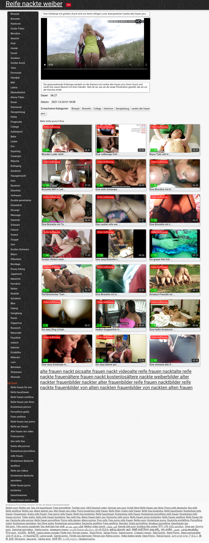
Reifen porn (12, 507)
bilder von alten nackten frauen (99, 387)
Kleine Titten (17, 97)
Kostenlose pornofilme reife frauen (23, 453)
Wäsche (15, 161)
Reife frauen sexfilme (22, 397)
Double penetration (21, 200)
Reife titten (115, 510)
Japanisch (16, 273)
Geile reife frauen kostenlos (50, 517)
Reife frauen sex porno (23, 421)
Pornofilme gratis (20, 411)
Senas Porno (111, 532)
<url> (13, 362)
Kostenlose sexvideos (24, 523)
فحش (176, 529)
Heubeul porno (87, 538)
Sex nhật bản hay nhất (53, 526)
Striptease (16, 372)
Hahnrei (15, 347)
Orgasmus (16, 323)
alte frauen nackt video (107, 371)
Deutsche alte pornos (21, 520)
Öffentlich (16, 259)
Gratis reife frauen (131, 510)
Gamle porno (126, 532)
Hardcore (16, 23)
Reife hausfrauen (20, 392)
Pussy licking (18, 269)
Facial (14, 53)
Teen (13, 67)
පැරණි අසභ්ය (70, 538)
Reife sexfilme (13, 510)
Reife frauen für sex (21, 387)
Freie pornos (17, 436)
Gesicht (15, 38)
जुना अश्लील (166, 529)
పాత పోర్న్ (155, 529)
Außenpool (16, 131)
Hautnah (15, 220)
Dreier (14, 102)
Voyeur (14, 234)
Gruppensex (20, 514)
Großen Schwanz (20, 249)
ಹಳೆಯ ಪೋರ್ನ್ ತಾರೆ (120, 529)
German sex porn (117, 507)
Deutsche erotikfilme (178, 520)
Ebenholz (16, 190)
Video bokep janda (131, 535)
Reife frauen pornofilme (47, 520)
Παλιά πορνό (163, 535)
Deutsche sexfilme (92, 523)
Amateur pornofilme (159, 523)
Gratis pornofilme (138, 523)
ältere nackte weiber (147, 376)
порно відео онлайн (48, 532)
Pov (13, 146)
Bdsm (14, 254)
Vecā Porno (96, 532)
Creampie (16, 156)
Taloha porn (44, 538)
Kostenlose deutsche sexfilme (22, 463)
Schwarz (15, 224)
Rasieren (15, 185)
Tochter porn (78, 507)
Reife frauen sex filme (22, 402)
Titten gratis (28, 517)
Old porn (11, 526)
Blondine (15, 33)
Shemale (15, 377)
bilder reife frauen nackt (145, 382)
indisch (14, 342)
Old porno (20, 538)
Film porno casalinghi (28, 526)
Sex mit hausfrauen (41, 507)
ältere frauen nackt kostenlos (97, 376)
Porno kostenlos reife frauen (92, 510)
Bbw (13, 303)
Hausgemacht (18, 175)
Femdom (15, 283)
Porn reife (102, 520)
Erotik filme (133, 507)
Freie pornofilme (62, 507)
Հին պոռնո (176, 526)
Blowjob (15, 13)
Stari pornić (159, 532)
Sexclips (123, 523)
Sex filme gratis (45, 523)
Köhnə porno (113, 535)
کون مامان (111, 526)
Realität (15, 293)
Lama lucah (46, 535)
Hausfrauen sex (179, 523)
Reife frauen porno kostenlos (21, 488)
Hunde (14, 48)
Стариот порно (143, 532)
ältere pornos (89, 520)
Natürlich (16, 278)
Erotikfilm (16, 352)
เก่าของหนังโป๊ (31, 535)
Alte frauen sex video (22, 431)
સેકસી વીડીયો (102, 529)
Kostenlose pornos (21, 406)
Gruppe (14, 239)
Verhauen (16, 195)
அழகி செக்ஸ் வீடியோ (81, 529)
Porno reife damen (71, 520)
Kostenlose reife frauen (127, 514)
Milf (13, 82)
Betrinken (16, 367)
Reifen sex (24, 507)
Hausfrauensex (19, 495)
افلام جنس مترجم (74, 526)
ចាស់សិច (22, 532)
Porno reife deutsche (175, 507)
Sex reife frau (18, 441)
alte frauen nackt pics (62, 371)
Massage (16, 215)
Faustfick (16, 337)
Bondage (15, 264)
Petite (14, 116)
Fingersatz (16, 121)
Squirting (15, 151)
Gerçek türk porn (127, 526)
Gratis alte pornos (20, 446)
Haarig (14, 308)
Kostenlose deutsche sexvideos (22, 478)
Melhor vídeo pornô (94, 526)
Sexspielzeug (18, 112)
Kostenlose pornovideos (68, 523)
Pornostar (16, 72)
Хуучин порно (80, 532)
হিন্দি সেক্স (163, 526)
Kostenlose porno (156, 520)
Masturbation (18, 92)
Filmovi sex (99, 535)
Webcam (15, 357)
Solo (13, 180)
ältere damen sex (43, 510)
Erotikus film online (147, 526)
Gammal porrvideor (23, 529)
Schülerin (16, 298)
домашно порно (59, 529)
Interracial (16, 107)
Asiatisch (16, 170)
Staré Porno (173, 532)
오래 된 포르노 (14, 535)
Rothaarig (16, 166)
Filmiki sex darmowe (80, 535)
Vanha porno (42, 529)
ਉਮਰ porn (11, 532)
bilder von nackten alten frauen (161, 387)
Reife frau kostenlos (152, 510)
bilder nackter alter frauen (95, 382)
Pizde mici (66, 532)
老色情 (32, 532)
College (15, 126)
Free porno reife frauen (60, 514)
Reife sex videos (19, 470)
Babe (13, 136)
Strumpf (15, 210)
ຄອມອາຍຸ (32, 538)
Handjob (15, 77)
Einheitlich (16, 205)
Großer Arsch (18, 62)
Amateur (15, 58)
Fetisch (15, 229)
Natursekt (16, 332)
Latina (14, 87)
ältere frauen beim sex (23, 500)
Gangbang (16, 313)
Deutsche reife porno (117, 517)
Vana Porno (148, 535)
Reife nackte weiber (34, 4)
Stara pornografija (190, 532)
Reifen (14, 288)
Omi (13, 244)
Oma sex (190, 526)
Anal (13, 43)
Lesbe (14, 141)
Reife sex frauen (19, 426)
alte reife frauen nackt (152, 371)
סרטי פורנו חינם (180, 535)
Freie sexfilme (18, 416)
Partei (14, 318)
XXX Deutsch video (96, 507)
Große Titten (17, 28)
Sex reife (192, 507)
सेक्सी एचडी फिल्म (140, 529)
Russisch (16, 327)
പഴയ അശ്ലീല (190, 529)
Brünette (15, 18)
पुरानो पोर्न (57, 538)
